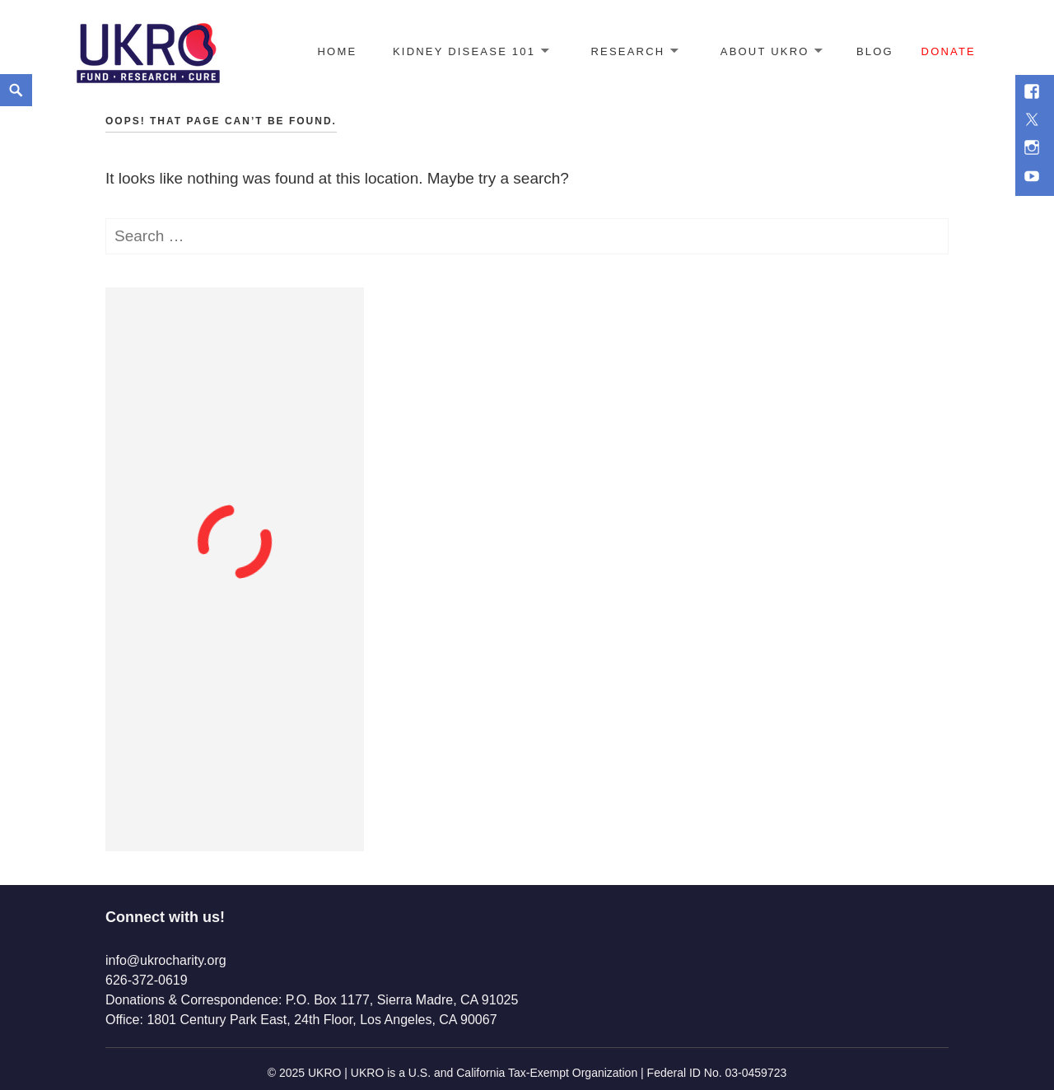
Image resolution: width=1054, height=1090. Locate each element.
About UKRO (765, 51)
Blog (874, 51)
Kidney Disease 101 (464, 51)
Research (628, 51)
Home (337, 51)
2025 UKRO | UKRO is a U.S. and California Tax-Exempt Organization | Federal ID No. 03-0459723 (532, 1072)
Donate (948, 51)
